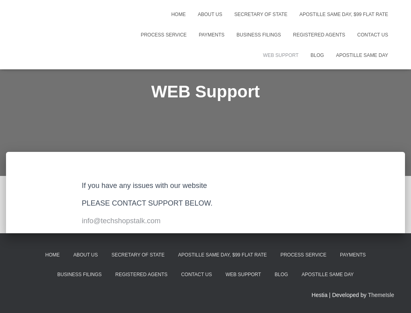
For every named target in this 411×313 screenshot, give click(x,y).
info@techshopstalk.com (121, 221)
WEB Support (280, 55)
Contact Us (372, 35)
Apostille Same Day (362, 55)
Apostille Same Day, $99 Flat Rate (343, 14)
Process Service (164, 35)
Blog (317, 55)
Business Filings (258, 35)
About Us (210, 14)
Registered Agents (319, 35)
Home (178, 14)
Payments (211, 35)
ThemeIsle (381, 295)
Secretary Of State (260, 14)
